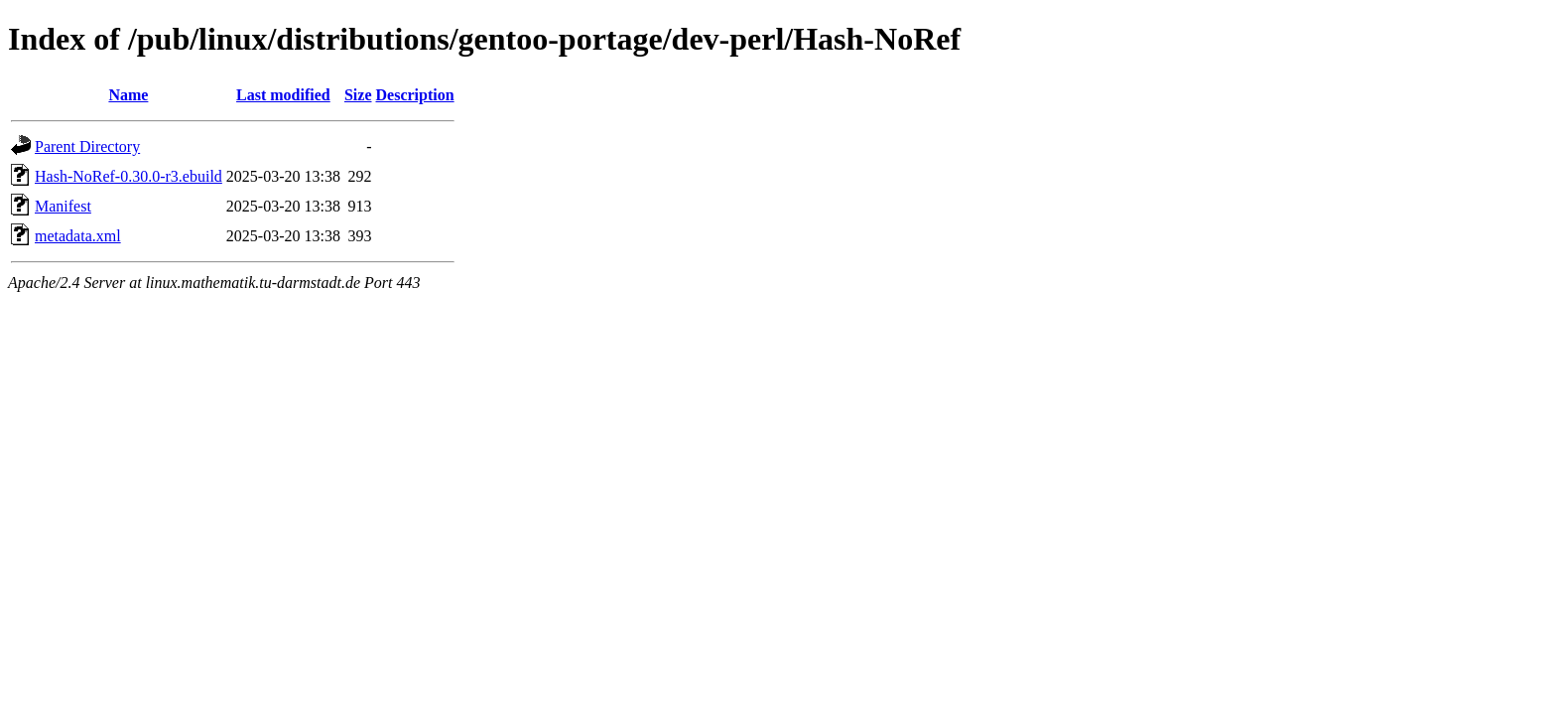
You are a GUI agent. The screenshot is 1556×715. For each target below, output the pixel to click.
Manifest (63, 206)
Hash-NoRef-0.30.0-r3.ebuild (128, 176)
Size (358, 94)
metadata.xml (78, 235)
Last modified (283, 94)
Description (415, 94)
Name (128, 94)
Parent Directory (87, 146)
